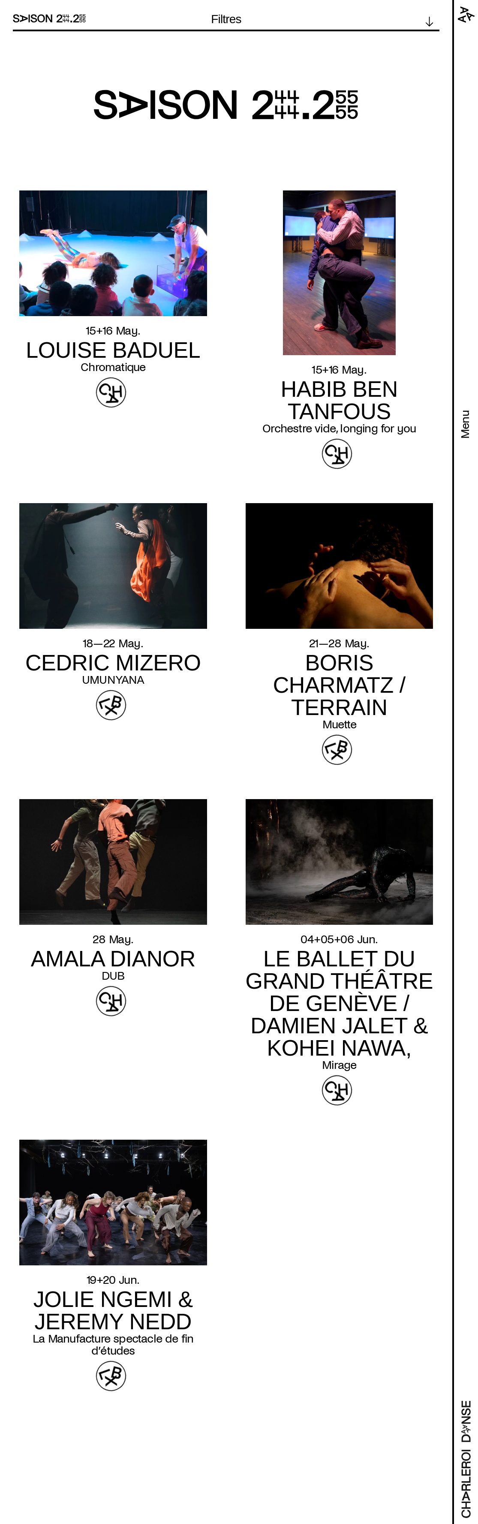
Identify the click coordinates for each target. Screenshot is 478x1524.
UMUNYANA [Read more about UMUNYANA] (113, 679)
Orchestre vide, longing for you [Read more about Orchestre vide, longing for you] (339, 428)
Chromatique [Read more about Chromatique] (113, 367)
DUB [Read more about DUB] (113, 975)
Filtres (226, 19)
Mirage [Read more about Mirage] (339, 1065)
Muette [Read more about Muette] (339, 724)
